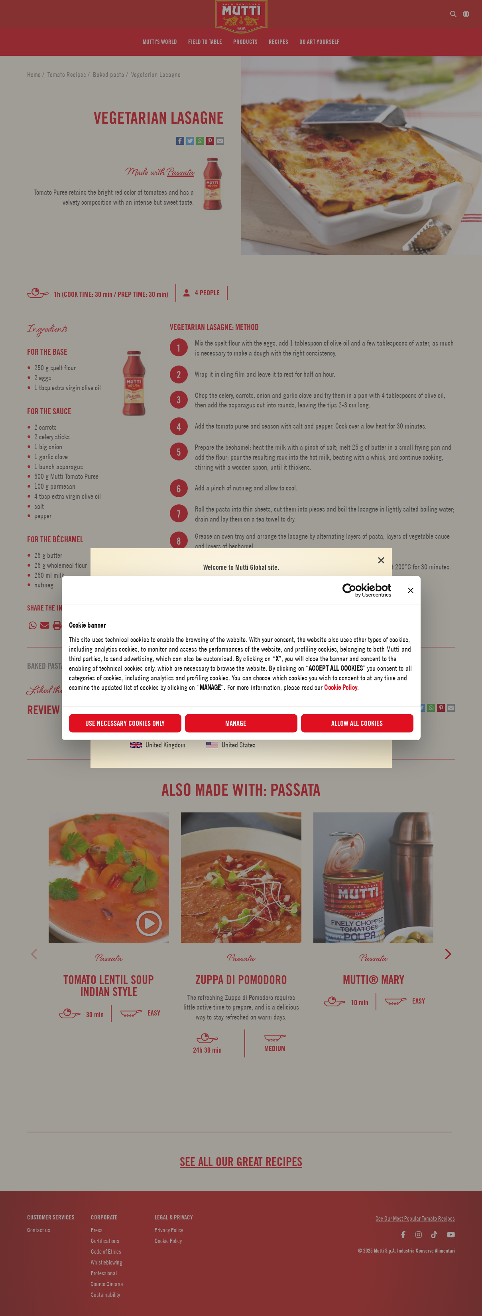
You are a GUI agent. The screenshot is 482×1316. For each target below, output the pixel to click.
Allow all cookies (357, 723)
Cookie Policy (340, 687)
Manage (241, 723)
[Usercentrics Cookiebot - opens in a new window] (356, 590)
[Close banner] (410, 590)
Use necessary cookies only (125, 723)
